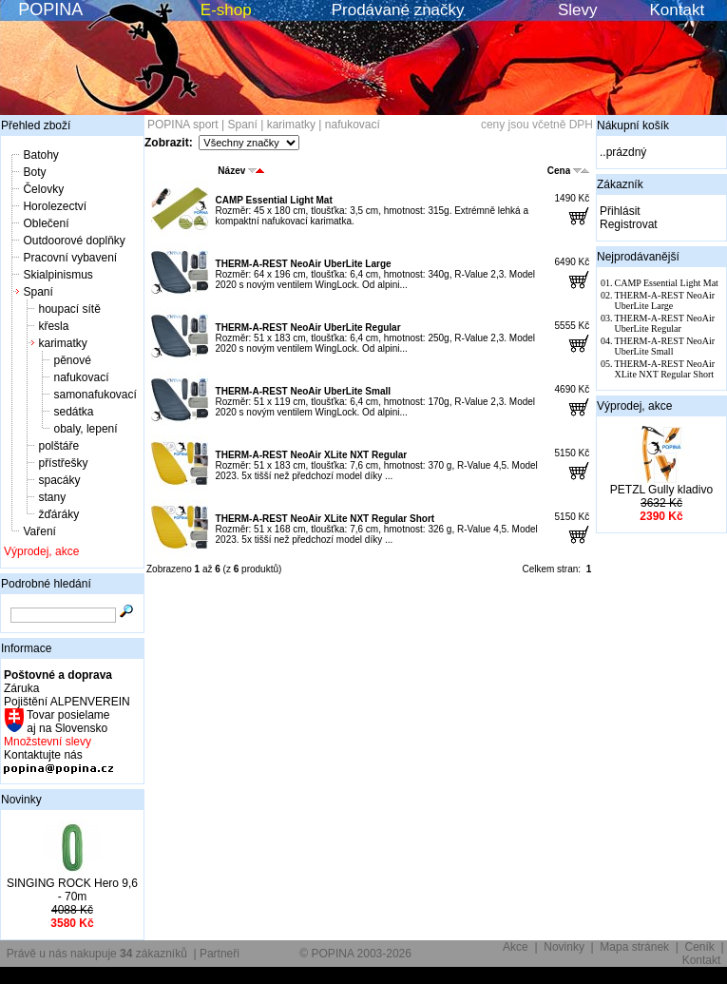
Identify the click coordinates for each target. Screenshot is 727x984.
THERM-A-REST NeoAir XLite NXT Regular (312, 455)
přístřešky (62, 463)
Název (241, 170)
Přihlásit (620, 211)
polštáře (58, 446)
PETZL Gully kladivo (661, 489)
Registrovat (629, 224)
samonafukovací (94, 394)
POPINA (50, 9)
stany (52, 497)
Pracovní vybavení (70, 257)
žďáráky (58, 514)
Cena (568, 170)
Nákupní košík (633, 125)
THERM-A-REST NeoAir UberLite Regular (308, 327)
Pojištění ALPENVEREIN (67, 701)
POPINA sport (183, 124)
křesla (53, 326)
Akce (515, 947)
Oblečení (45, 223)
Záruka (21, 688)
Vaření (39, 531)
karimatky (62, 343)
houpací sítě (69, 309)
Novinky (21, 799)
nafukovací (80, 377)
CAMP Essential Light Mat (274, 200)
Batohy (40, 155)
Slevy (578, 10)
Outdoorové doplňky (73, 240)
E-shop (226, 10)
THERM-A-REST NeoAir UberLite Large (304, 264)
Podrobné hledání (46, 583)
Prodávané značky (398, 10)
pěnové (71, 360)
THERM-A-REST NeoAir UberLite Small (303, 391)
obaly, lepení (85, 428)
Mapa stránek (634, 947)
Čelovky (43, 189)
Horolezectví (54, 206)
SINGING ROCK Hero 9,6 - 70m (72, 890)
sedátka (73, 411)
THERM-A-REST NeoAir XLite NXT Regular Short (325, 518)
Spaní (37, 292)
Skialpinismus (57, 274)
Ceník (700, 947)
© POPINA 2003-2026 (355, 953)
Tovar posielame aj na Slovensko (67, 721)
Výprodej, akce (41, 551)
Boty (34, 172)
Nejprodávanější (638, 256)
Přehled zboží (35, 125)
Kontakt (677, 10)
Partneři (219, 953)
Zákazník (620, 184)
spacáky (59, 480)
